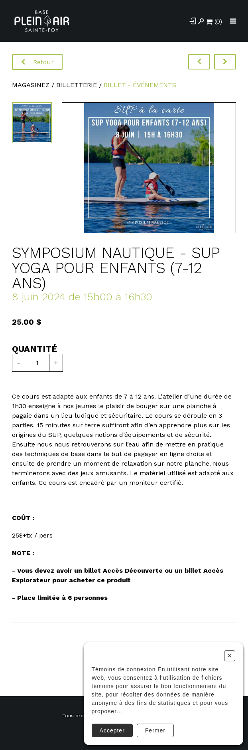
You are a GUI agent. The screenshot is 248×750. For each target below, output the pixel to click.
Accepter (112, 730)
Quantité (34, 349)
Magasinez (30, 85)
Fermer (155, 730)
